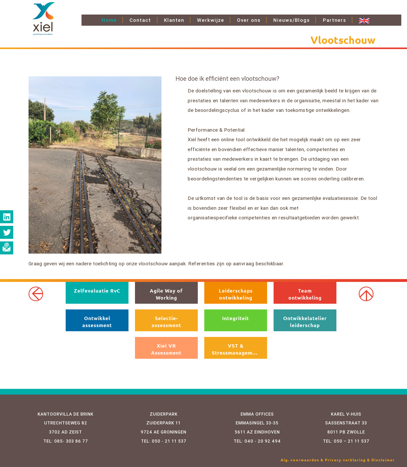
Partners (334, 20)
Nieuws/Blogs (291, 20)
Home (109, 20)
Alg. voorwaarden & (303, 459)
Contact (140, 20)
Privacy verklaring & (348, 459)
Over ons (249, 20)
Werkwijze (210, 20)
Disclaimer (383, 459)
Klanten (174, 20)
